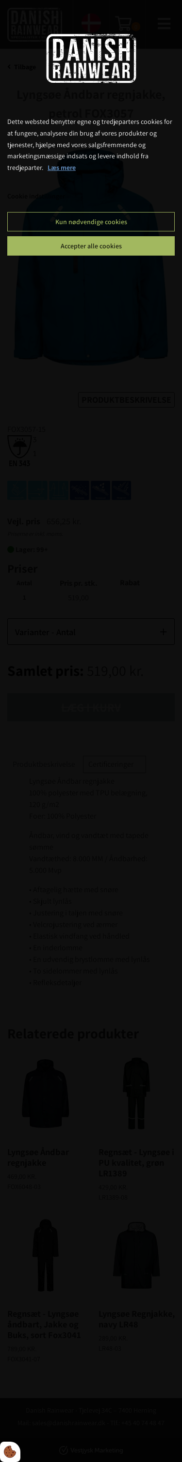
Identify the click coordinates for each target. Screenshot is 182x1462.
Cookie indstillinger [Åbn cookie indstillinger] (36, 196)
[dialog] (91, 731)
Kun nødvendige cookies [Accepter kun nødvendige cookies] (91, 221)
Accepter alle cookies (91, 246)
